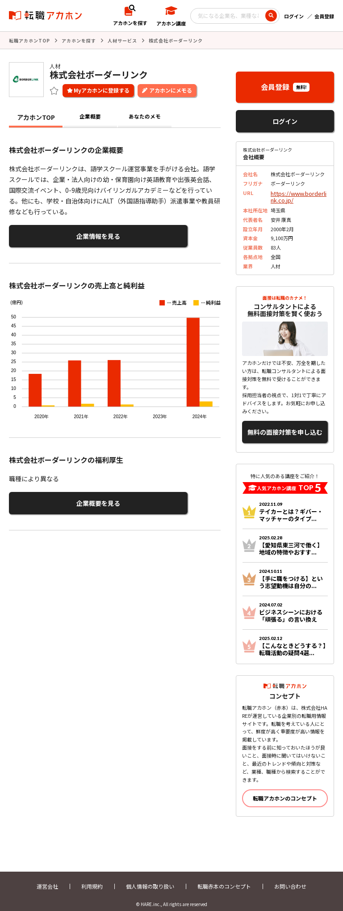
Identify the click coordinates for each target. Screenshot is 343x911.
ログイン (294, 16)
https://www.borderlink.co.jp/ (298, 194)
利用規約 (92, 878)
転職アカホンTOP (29, 40)
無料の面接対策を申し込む (285, 426)
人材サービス (122, 40)
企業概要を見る (52, 498)
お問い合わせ (290, 878)
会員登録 (324, 16)
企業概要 (90, 116)
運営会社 (47, 878)
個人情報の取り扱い (150, 878)
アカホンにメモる (170, 89)
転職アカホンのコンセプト (285, 790)
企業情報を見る (52, 234)
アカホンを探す (79, 40)
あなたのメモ (144, 116)
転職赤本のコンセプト (224, 878)
